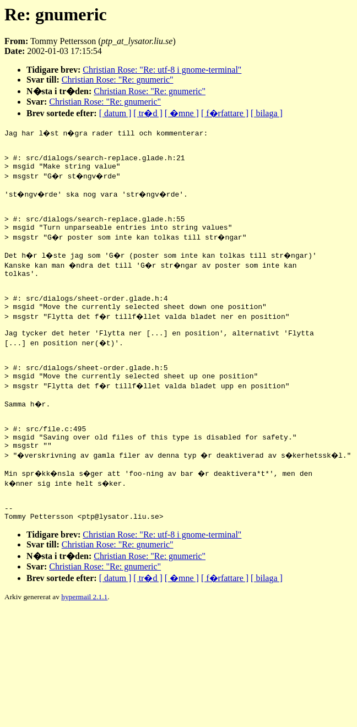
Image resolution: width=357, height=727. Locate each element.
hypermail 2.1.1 (84, 649)
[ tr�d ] (147, 113)
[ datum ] (115, 113)
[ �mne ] (182, 113)
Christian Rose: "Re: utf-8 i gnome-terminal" (162, 69)
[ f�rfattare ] (224, 113)
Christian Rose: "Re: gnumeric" (118, 79)
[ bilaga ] (267, 113)
